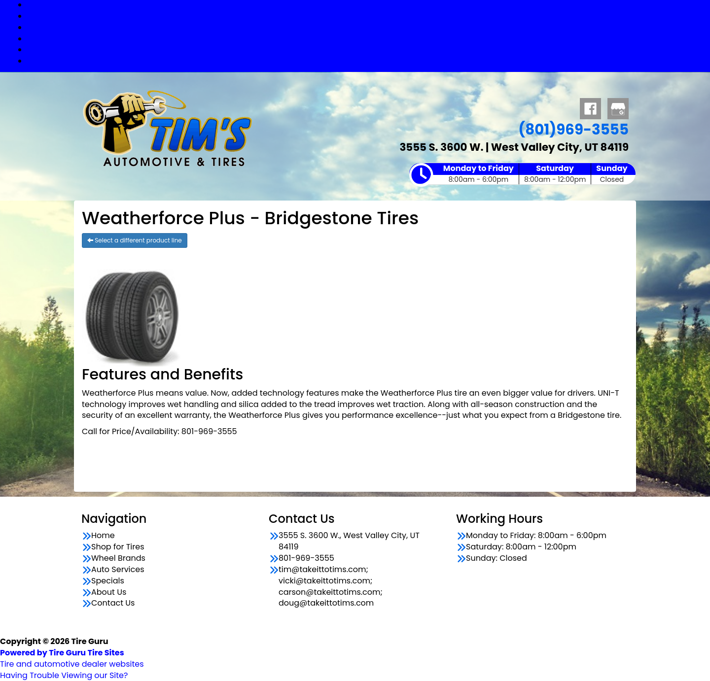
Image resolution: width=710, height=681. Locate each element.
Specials (365, 49)
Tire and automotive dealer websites (72, 658)
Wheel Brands (365, 27)
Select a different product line (134, 240)
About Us (108, 592)
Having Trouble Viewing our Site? (64, 675)
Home (103, 535)
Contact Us (365, 61)
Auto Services (364, 38)
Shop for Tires (364, 16)
